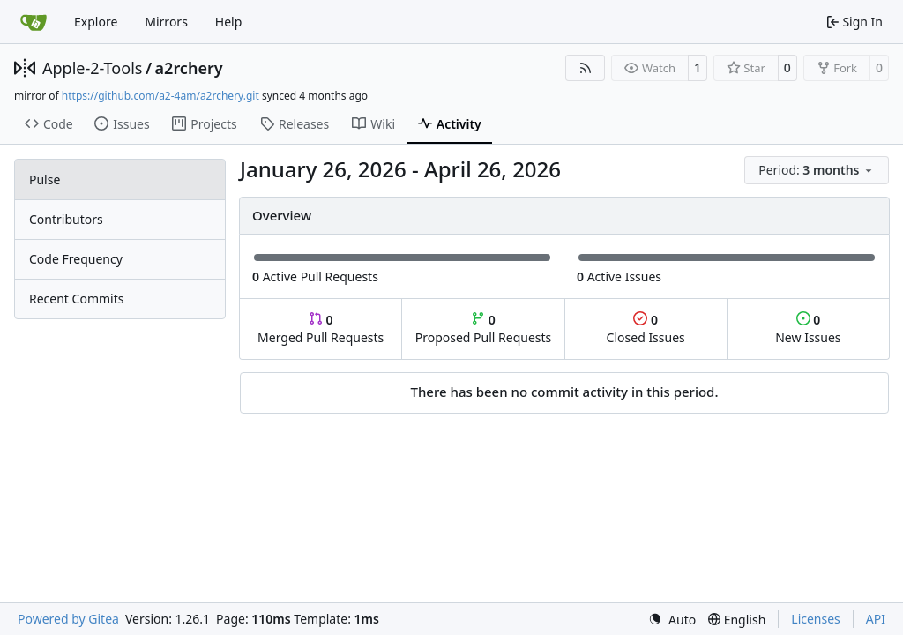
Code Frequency (76, 258)
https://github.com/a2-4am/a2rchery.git (160, 95)
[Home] (33, 22)
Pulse (44, 179)
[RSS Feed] (585, 68)
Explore (95, 21)
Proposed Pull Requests (483, 328)
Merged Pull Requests (320, 328)
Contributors (66, 219)
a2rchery (189, 68)
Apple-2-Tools (92, 68)
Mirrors (166, 21)
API (875, 618)
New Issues (807, 328)
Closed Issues (646, 328)
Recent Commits (76, 298)
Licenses (815, 618)
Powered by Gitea (68, 618)
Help (229, 21)
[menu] (816, 170)
